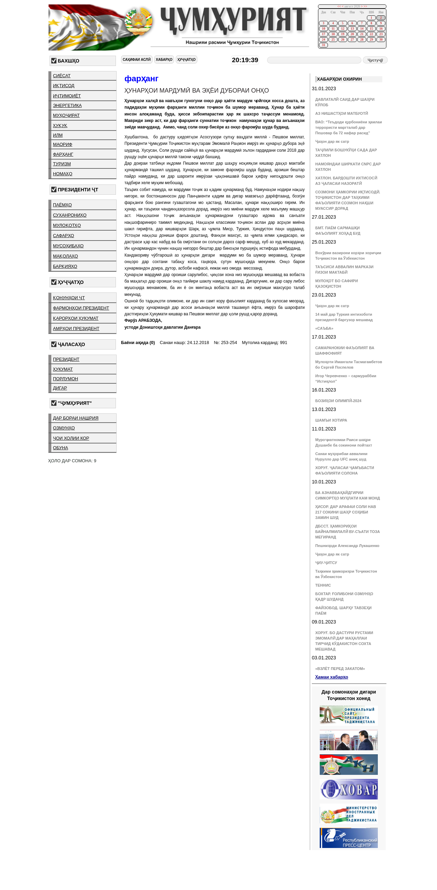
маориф (62, 144)
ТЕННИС (323, 585)
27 (352, 39)
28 (361, 39)
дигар (60, 388)
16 (380, 28)
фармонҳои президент (81, 308)
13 (352, 28)
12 (342, 28)
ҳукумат (63, 369)
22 (371, 34)
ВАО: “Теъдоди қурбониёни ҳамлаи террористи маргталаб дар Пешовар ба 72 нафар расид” (348, 127)
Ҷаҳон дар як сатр (332, 141)
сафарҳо (63, 235)
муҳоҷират (66, 115)
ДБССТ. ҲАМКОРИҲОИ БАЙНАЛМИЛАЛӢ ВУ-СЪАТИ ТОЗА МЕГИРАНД (347, 531)
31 (323, 45)
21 (361, 34)
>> (365, 6)
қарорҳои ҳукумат (75, 318)
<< (339, 6)
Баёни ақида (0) (138, 342)
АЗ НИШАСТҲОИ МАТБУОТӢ (341, 113)
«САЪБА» (324, 328)
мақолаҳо (65, 256)
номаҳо (62, 173)
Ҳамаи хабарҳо (331, 677)
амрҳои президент (76, 328)
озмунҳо (64, 427)
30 (380, 39)
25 (332, 39)
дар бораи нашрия (75, 418)
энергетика (67, 105)
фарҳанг (63, 154)
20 (352, 34)
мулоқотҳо (67, 225)
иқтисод (64, 85)
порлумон (65, 378)
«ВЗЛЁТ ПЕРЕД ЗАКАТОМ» (340, 669)
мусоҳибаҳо (68, 245)
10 (323, 28)
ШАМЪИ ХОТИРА (331, 420)
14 (361, 28)
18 (332, 34)
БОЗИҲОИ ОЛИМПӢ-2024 (338, 401)
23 (380, 34)
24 (323, 39)
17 (323, 34)
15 (371, 28)
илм (58, 135)
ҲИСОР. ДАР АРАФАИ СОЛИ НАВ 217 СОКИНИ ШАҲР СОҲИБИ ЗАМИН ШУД (345, 512)
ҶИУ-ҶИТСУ (326, 563)
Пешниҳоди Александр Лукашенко (347, 546)
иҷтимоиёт (67, 95)
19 (342, 34)
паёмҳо (62, 204)
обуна (60, 447)
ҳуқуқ (60, 125)
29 (371, 39)
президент (66, 359)
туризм (62, 163)
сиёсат (61, 75)
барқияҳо (65, 266)
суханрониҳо (70, 215)
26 (342, 39)
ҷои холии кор (71, 438)
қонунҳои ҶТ (69, 297)
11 (333, 28)
